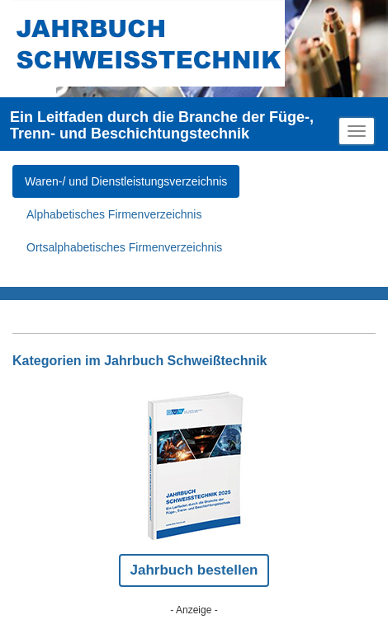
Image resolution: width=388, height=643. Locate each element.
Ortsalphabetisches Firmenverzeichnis (124, 247)
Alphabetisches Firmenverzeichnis (113, 214)
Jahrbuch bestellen (194, 570)
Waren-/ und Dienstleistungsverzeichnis (126, 181)
